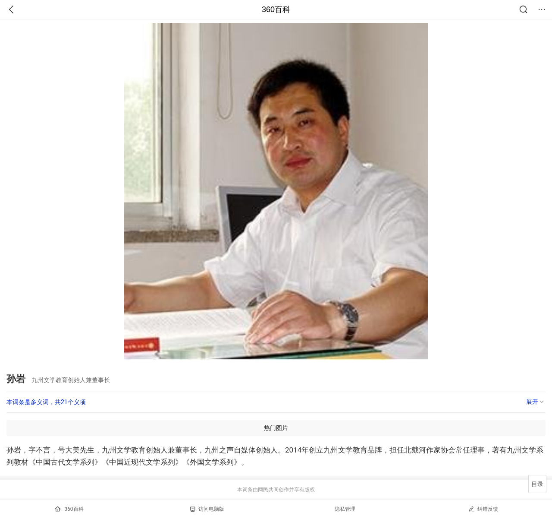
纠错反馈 (483, 509)
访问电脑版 (207, 509)
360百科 (276, 9)
